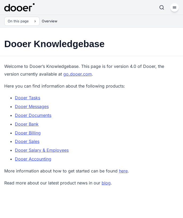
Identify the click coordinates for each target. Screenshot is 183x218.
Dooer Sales (27, 141)
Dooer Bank (27, 124)
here (123, 171)
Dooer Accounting (33, 159)
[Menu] (174, 7)
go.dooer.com (77, 74)
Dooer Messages (32, 106)
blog (106, 183)
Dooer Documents (33, 115)
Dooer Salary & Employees (42, 150)
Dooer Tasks (27, 97)
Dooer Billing (28, 132)
